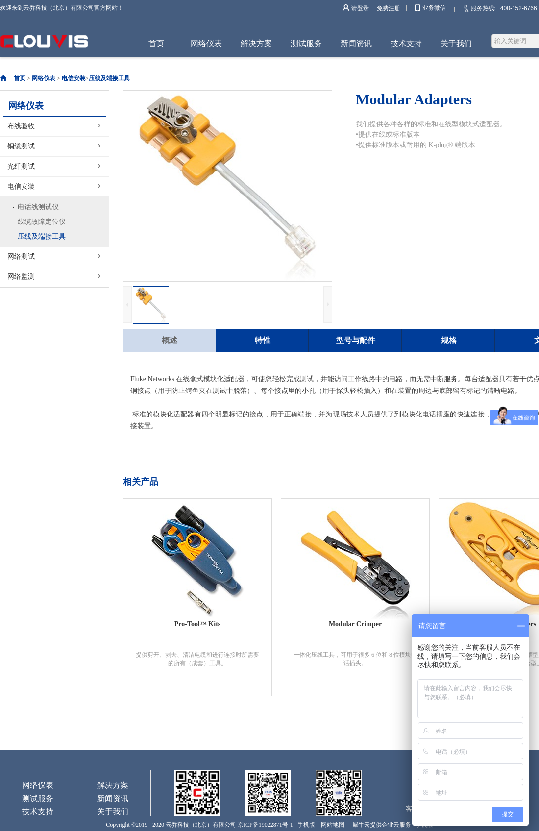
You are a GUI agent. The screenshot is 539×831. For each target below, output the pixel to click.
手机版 (304, 824)
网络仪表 (43, 78)
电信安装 (73, 78)
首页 (156, 43)
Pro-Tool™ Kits (197, 624)
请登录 (360, 8)
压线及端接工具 (109, 78)
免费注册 (388, 8)
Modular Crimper (355, 624)
